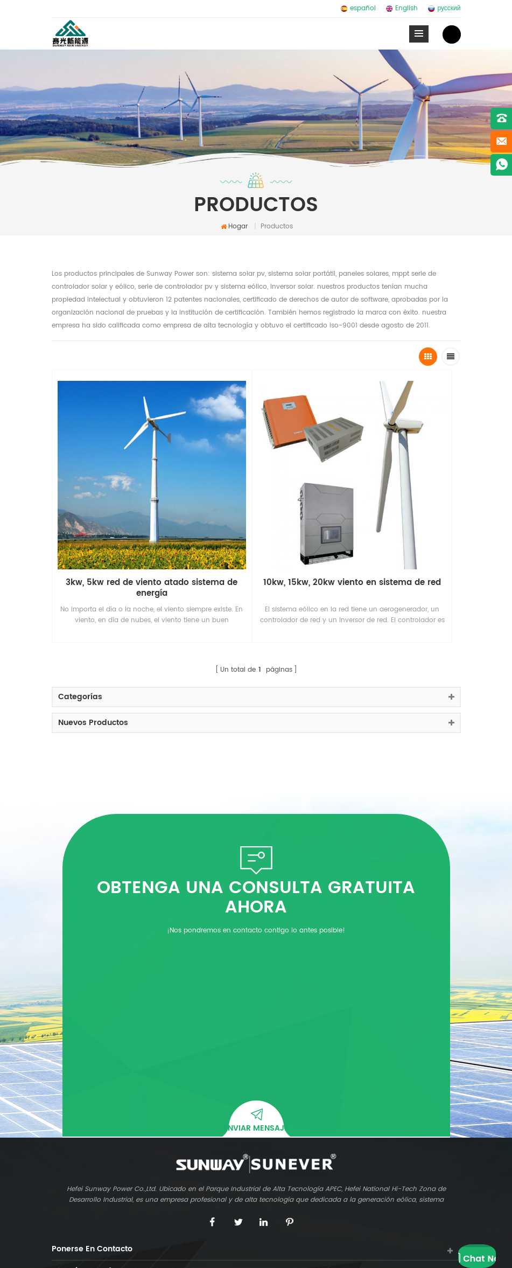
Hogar (234, 226)
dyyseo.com (209, 1251)
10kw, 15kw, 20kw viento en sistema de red (205, 490)
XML (317, 1251)
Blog (296, 1251)
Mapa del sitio (259, 1251)
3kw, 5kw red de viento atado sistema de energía (102, 490)
